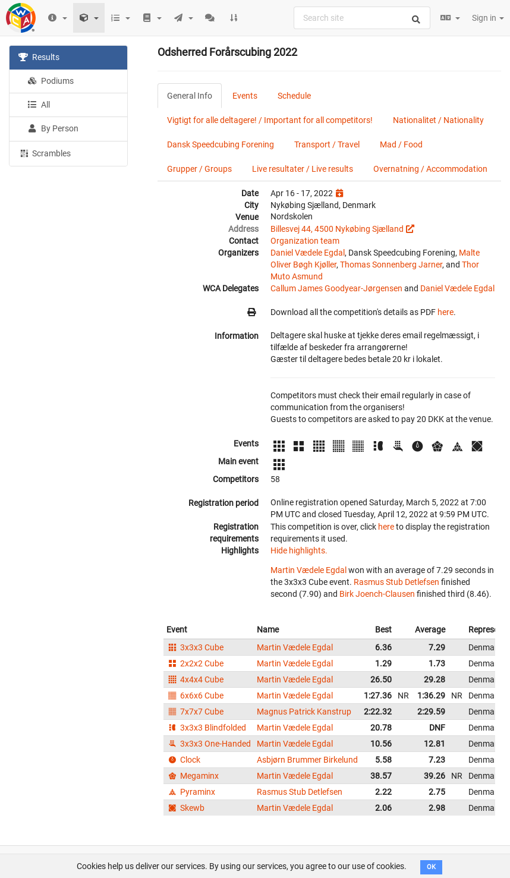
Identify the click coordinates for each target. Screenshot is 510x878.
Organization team (304, 241)
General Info (189, 95)
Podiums (50, 81)
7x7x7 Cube (194, 711)
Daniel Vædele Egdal (307, 252)
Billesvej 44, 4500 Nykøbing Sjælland (337, 229)
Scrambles (44, 152)
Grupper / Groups (199, 169)
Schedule (294, 95)
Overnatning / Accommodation (430, 169)
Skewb (185, 808)
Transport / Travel (327, 144)
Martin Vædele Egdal (308, 570)
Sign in (488, 18)
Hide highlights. (299, 550)
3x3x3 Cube (194, 647)
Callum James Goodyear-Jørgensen (336, 288)
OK (431, 867)
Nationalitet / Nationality (438, 120)
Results (38, 57)
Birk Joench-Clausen (377, 594)
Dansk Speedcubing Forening (220, 144)
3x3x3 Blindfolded (206, 727)
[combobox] (362, 18)
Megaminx (192, 776)
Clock (183, 759)
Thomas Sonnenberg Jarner (391, 264)
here (445, 312)
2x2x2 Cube (194, 663)
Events (244, 95)
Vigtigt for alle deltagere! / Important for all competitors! (270, 120)
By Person (52, 128)
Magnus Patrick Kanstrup (304, 711)
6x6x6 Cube (194, 695)
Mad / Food (401, 144)
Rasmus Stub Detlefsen (396, 582)
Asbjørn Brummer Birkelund (307, 759)
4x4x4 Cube (194, 679)
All (38, 104)
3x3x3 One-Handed (208, 743)
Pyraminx (190, 792)
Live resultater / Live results (302, 169)
